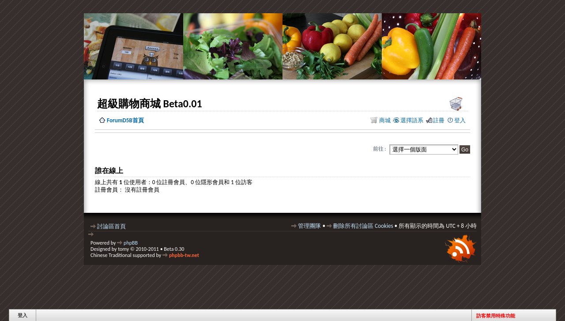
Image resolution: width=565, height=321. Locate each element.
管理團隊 (309, 226)
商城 (384, 120)
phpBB (131, 243)
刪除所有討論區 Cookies (363, 226)
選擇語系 (411, 120)
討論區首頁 (111, 226)
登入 (460, 120)
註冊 (438, 120)
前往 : (379, 149)
